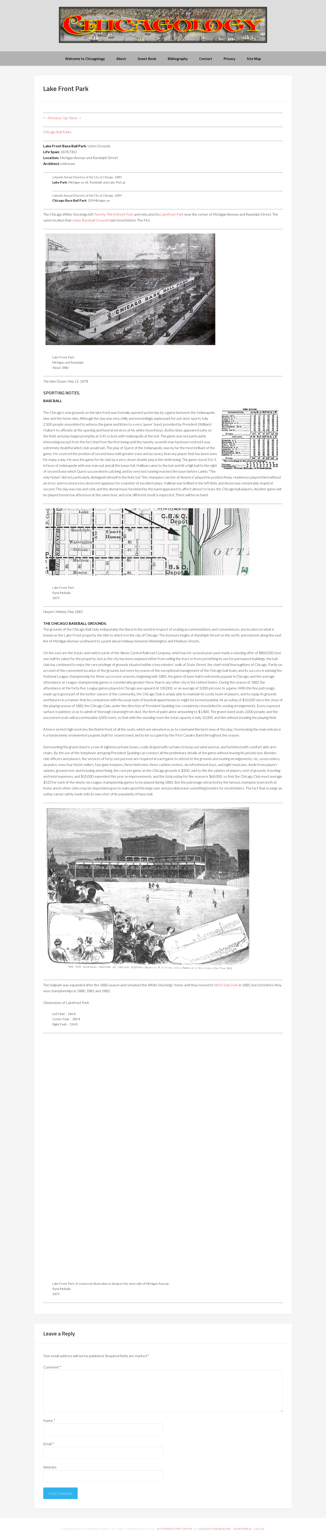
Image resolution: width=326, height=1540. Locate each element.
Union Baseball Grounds (90, 220)
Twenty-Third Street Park (113, 214)
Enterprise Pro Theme (174, 1528)
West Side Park (226, 985)
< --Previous (52, 118)
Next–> (75, 118)
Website (50, 1467)
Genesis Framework (215, 1528)
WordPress (242, 1528)
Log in (259, 1528)
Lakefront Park (172, 214)
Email (48, 1444)
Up (65, 118)
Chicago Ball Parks (57, 132)
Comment (52, 1367)
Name (49, 1420)
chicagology (163, 28)
